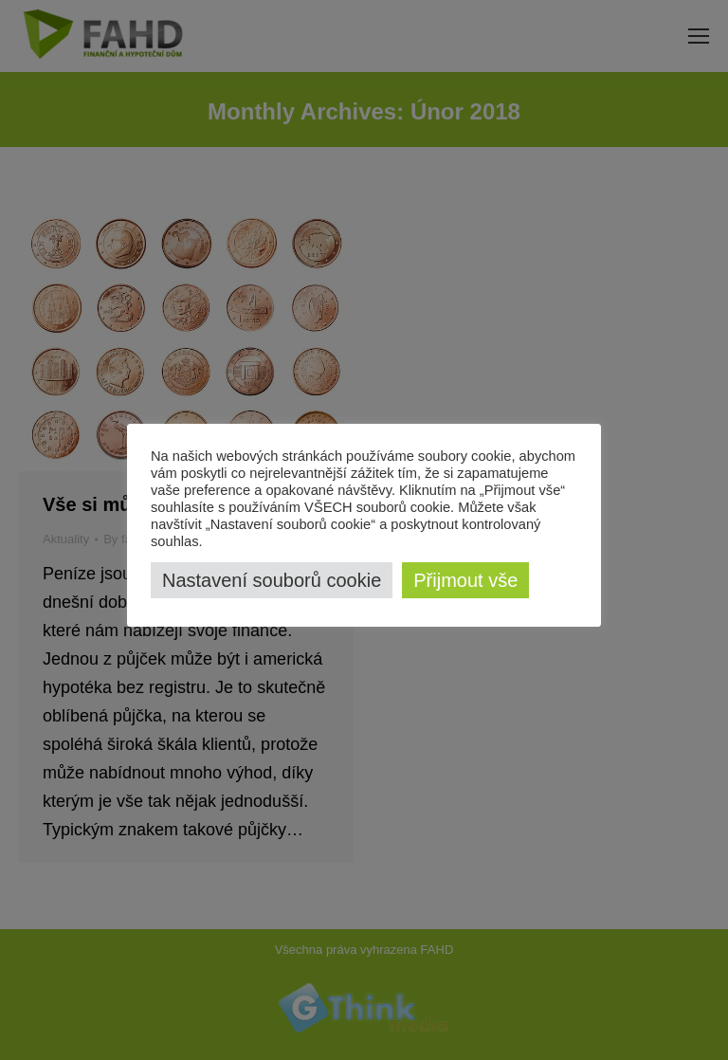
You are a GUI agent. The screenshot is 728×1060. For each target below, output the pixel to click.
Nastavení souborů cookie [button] (271, 580)
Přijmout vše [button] (465, 580)
